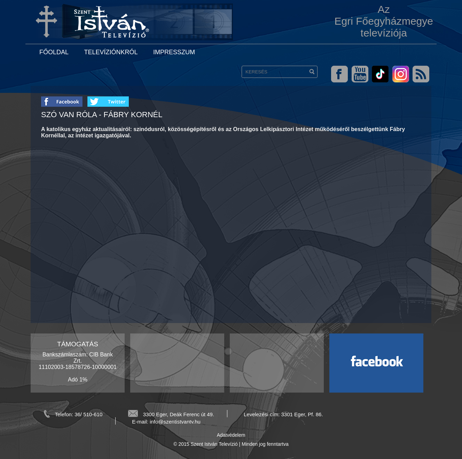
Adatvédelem (231, 435)
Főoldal (54, 52)
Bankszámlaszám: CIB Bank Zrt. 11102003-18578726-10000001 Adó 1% (78, 367)
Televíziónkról (111, 52)
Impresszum (174, 52)
